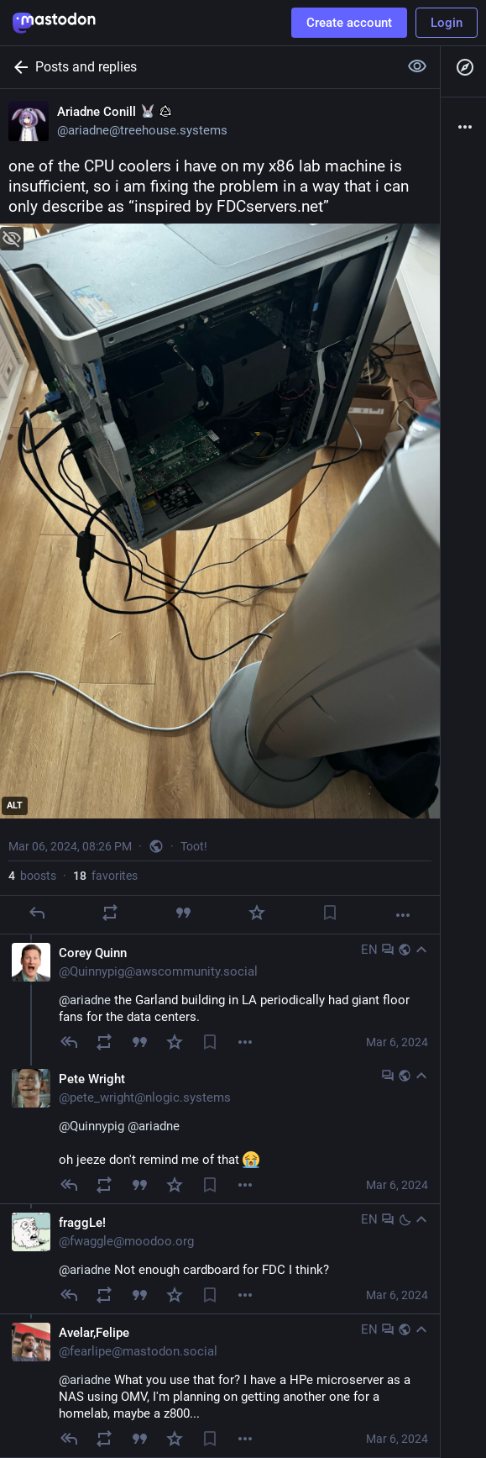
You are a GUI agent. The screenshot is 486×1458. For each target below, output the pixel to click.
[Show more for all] (417, 66)
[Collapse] (421, 950)
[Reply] (37, 913)
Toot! (193, 846)
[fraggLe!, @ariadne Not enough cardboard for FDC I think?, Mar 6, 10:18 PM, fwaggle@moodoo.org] (220, 1258)
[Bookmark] (330, 913)
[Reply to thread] (69, 1042)
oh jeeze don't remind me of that (159, 1143)
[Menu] (245, 1042)
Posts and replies (86, 67)
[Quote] (183, 913)
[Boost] (110, 913)
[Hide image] (12, 238)
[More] (403, 915)
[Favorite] (257, 913)
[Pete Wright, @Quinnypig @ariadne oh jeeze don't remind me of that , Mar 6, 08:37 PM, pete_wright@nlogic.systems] (220, 1132)
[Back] (17, 67)
